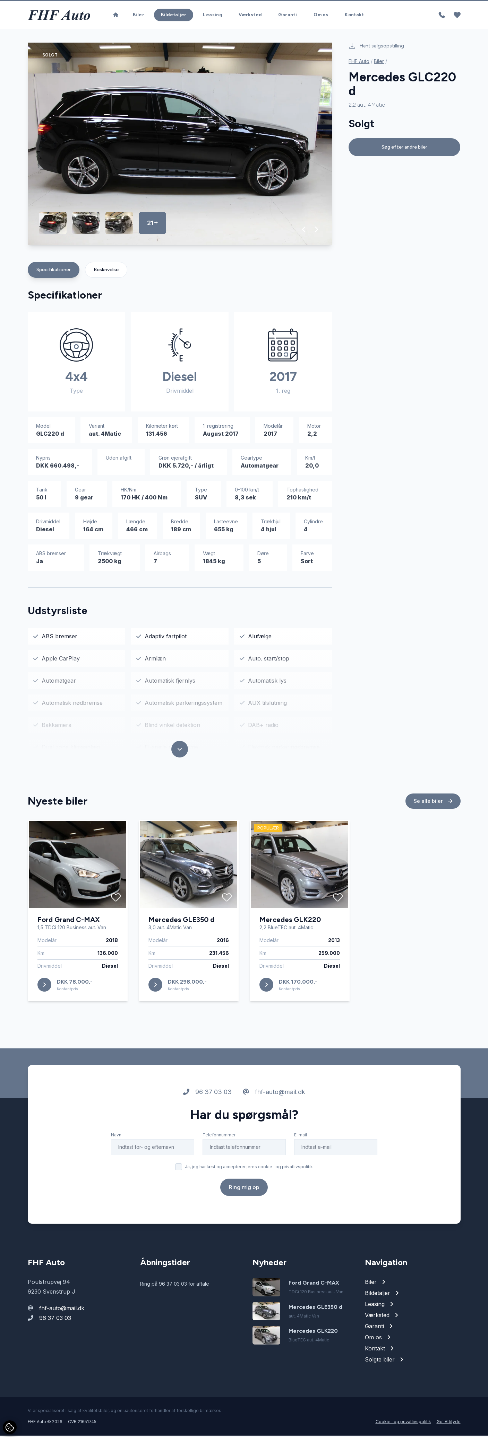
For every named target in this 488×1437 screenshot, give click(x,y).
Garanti (287, 15)
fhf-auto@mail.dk (274, 1093)
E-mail (300, 1136)
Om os (321, 15)
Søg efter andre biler (404, 148)
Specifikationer (53, 271)
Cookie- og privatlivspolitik (403, 1423)
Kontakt (354, 15)
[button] (304, 231)
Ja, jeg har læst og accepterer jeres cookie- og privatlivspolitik (249, 1168)
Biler (138, 15)
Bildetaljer (173, 15)
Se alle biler (433, 802)
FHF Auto (359, 62)
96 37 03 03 (207, 1093)
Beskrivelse (106, 271)
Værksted (250, 15)
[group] (180, 145)
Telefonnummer (219, 1136)
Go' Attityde (449, 1423)
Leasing (212, 15)
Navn (116, 1136)
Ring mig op (244, 1188)
